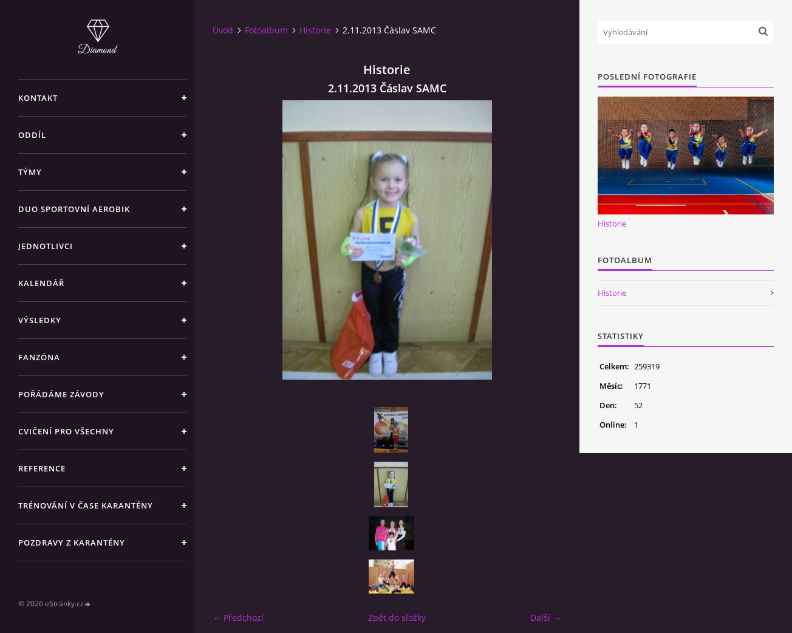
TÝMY (30, 171)
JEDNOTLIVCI (45, 246)
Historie (315, 30)
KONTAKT (38, 97)
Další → (545, 617)
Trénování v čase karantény (85, 505)
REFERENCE (42, 468)
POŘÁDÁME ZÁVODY (61, 394)
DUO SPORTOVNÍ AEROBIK (74, 209)
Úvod (223, 30)
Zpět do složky (397, 617)
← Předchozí (238, 617)
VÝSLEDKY (39, 320)
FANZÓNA (39, 357)
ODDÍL (32, 134)
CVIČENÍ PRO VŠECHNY (66, 431)
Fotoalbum (266, 30)
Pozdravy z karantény (71, 542)
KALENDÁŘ (41, 283)
